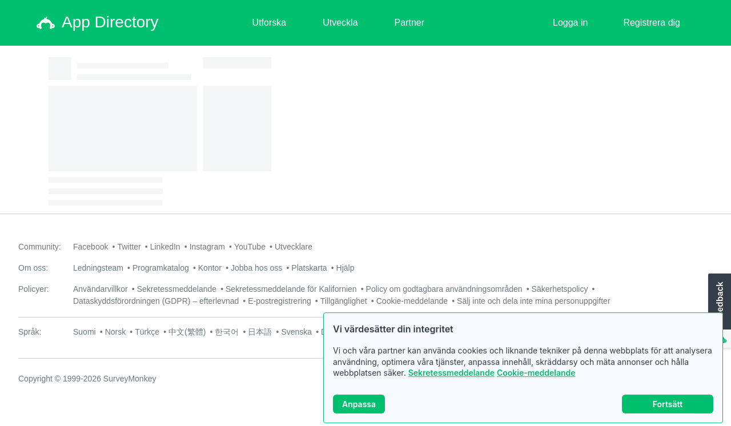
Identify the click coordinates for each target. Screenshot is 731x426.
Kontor (210, 267)
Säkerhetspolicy (560, 289)
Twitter (128, 246)
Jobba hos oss (256, 267)
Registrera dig (651, 22)
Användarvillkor (100, 289)
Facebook (90, 246)
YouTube (250, 246)
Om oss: (33, 267)
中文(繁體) (187, 331)
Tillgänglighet (343, 301)
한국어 (227, 331)
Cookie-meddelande (536, 378)
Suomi (84, 331)
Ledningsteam (98, 267)
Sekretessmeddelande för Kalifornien (291, 289)
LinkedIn (165, 246)
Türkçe (147, 331)
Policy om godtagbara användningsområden (444, 289)
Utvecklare (293, 246)
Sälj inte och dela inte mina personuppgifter (533, 301)
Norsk (115, 331)
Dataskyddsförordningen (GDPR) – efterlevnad (156, 301)
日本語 (260, 331)
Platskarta (309, 267)
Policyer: (33, 289)
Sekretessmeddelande (451, 378)
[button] (718, 311)
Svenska (296, 331)
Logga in (570, 22)
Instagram (207, 246)
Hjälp (345, 267)
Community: (39, 246)
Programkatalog (160, 267)
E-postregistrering (279, 301)
